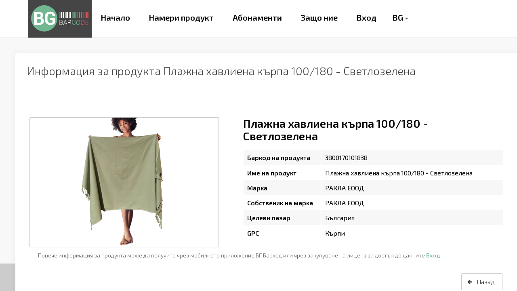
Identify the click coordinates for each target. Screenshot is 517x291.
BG (397, 17)
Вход (366, 17)
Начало (115, 17)
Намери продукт (181, 17)
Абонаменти (257, 17)
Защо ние (319, 17)
